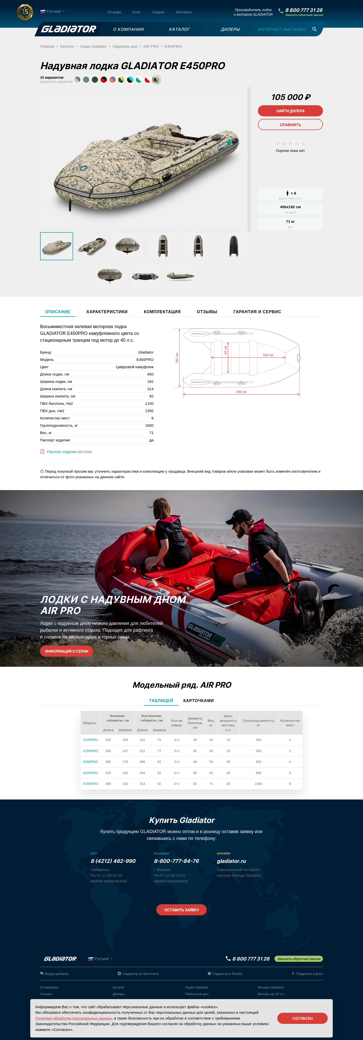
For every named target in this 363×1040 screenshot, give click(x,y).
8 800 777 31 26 (303, 10)
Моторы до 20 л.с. (271, 994)
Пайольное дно (196, 994)
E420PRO (90, 773)
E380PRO (90, 762)
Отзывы (115, 12)
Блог (137, 12)
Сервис (158, 12)
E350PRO (90, 751)
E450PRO (90, 784)
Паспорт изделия (61, 451)
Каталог (119, 987)
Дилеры (119, 994)
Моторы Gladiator (271, 987)
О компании (49, 987)
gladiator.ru (231, 861)
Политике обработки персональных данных (73, 1018)
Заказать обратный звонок (304, 15)
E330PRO (90, 740)
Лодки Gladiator (196, 987)
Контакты (184, 12)
